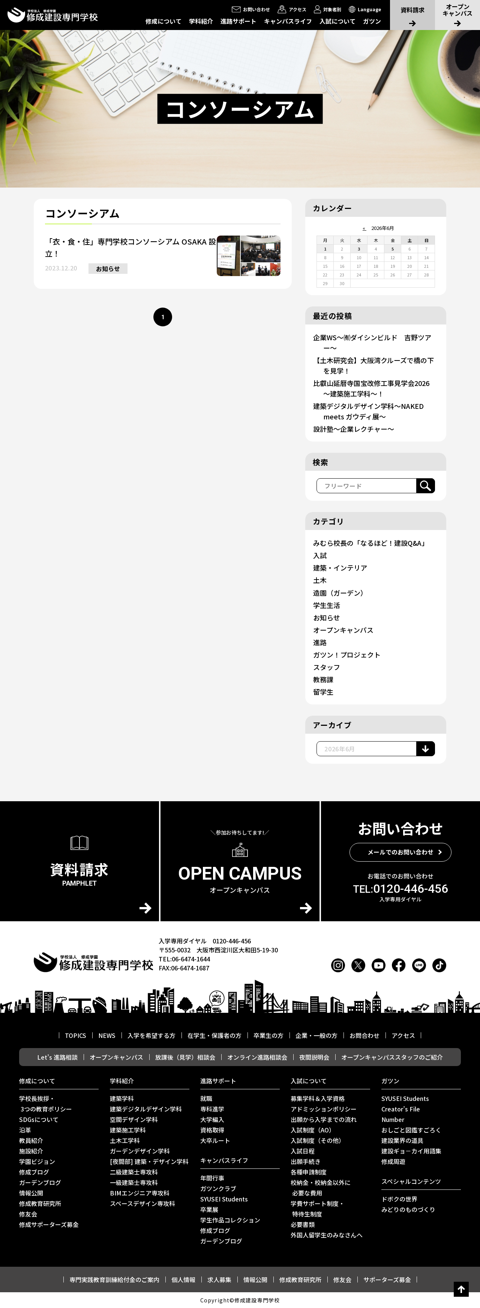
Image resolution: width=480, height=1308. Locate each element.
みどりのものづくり (408, 1209)
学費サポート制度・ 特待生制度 (318, 1208)
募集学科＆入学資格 (318, 1098)
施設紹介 (31, 1150)
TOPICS (75, 1035)
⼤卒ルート (215, 1140)
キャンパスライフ (288, 21)
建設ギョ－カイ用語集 (411, 1150)
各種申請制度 (309, 1171)
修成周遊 (393, 1161)
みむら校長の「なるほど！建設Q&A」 (370, 543)
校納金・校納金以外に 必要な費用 (321, 1187)
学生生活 (326, 605)
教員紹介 (31, 1140)
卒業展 (209, 1209)
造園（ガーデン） (340, 593)
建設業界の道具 (402, 1140)
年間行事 (212, 1177)
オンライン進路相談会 (257, 1057)
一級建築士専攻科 (134, 1182)
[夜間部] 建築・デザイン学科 (149, 1161)
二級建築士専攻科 (134, 1171)
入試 (320, 555)
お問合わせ (365, 1035)
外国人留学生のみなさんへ (327, 1234)
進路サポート (238, 21)
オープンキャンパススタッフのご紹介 (392, 1057)
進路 (320, 642)
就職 (206, 1098)
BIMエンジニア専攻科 (140, 1192)
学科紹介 (201, 21)
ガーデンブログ (40, 1182)
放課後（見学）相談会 (185, 1057)
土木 (320, 580)
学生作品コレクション (230, 1219)
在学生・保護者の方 (215, 1035)
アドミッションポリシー (324, 1108)
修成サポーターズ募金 (49, 1224)
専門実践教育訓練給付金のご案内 (114, 1279)
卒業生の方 (269, 1035)
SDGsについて (38, 1119)
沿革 (25, 1129)
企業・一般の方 (317, 1035)
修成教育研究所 (40, 1203)
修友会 (28, 1213)
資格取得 (212, 1129)
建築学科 (122, 1098)
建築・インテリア (340, 567)
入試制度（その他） (318, 1140)
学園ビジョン (37, 1161)
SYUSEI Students (224, 1198)
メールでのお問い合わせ (401, 851)
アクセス (403, 1035)
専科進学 (212, 1108)
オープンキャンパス (343, 630)
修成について (164, 21)
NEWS (107, 1035)
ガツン (372, 21)
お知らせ (108, 268)
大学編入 (212, 1119)
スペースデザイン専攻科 (142, 1203)
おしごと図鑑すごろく (411, 1129)
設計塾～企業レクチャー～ (353, 429)
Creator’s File (400, 1108)
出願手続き (306, 1161)
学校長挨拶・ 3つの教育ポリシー (45, 1103)
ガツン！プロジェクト (347, 654)
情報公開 (31, 1192)
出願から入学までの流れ (324, 1119)
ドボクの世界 (399, 1198)
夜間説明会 (314, 1057)
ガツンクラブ (218, 1188)
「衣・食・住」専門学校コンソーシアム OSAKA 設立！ (130, 247)
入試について (338, 21)
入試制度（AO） (313, 1129)
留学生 (323, 692)
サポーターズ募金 (387, 1279)
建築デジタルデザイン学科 (146, 1108)
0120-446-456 (400, 889)
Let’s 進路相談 (57, 1057)
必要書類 (303, 1224)
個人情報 (183, 1279)
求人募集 (219, 1279)
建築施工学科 (128, 1129)
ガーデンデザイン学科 (140, 1150)
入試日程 (303, 1150)
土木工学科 (125, 1140)
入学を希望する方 (152, 1035)
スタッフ (326, 667)
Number (392, 1119)
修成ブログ (34, 1171)
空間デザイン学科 (134, 1119)
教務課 (323, 679)
